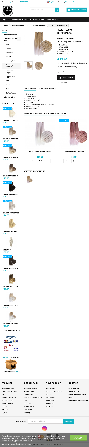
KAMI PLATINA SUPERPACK (40, 151)
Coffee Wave (11, 93)
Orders (49, 394)
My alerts (49, 406)
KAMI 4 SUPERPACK (10, 268)
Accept (79, 438)
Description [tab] (30, 88)
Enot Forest (10, 85)
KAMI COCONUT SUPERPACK (11, 157)
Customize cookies (23, 444)
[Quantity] (69, 72)
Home (4, 30)
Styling (4, 412)
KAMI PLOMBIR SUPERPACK (11, 305)
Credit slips (50, 397)
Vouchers (50, 403)
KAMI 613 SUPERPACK (11, 231)
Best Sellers (8, 103)
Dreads (8, 57)
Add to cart (66, 77)
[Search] (44, 10)
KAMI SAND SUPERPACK (11, 139)
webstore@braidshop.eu (78, 400)
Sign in (67, 2)
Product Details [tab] (47, 88)
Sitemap (27, 412)
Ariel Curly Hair (37, 20)
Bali (7, 89)
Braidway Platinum (9, 66)
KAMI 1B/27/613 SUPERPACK (11, 287)
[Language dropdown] (52, 2)
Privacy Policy (29, 406)
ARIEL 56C (7, 250)
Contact (5, 2)
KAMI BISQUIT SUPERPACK (11, 324)
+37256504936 (22, 2)
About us (27, 403)
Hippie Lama (10, 77)
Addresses (50, 400)
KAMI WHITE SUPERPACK (11, 120)
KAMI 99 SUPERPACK (11, 213)
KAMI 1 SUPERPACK (10, 194)
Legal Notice (28, 394)
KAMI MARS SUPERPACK (74, 151)
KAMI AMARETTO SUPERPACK (11, 176)
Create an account (80, 2)
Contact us (28, 409)
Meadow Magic (9, 72)
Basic (8, 45)
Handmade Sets (53, 20)
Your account (53, 383)
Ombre (8, 49)
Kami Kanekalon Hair (17, 20)
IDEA (7, 81)
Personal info (51, 388)
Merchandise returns (54, 391)
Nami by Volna (11, 61)
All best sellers (13, 330)
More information (8, 444)
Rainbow (9, 53)
